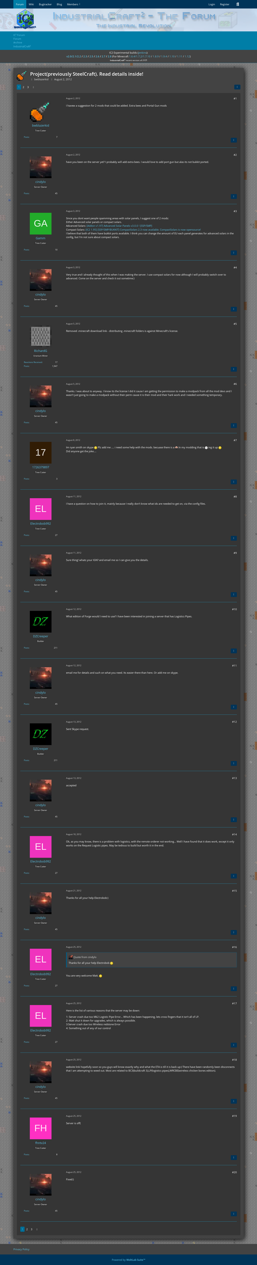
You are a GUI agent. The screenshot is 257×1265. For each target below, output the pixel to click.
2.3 (85, 56)
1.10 (172, 56)
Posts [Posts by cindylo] (26, 193)
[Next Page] (33, 87)
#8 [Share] (235, 496)
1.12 (187, 56)
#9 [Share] (235, 553)
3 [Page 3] (28, 87)
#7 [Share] (235, 440)
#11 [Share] (234, 665)
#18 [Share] (234, 1059)
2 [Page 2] (23, 87)
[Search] (238, 4)
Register (224, 4)
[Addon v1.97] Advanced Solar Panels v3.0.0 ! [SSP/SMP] (119, 225)
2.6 (97, 56)
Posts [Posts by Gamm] (26, 249)
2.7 (103, 56)
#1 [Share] (235, 98)
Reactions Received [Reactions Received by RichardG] (33, 362)
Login (212, 4)
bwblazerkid (41, 79)
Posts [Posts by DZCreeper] (26, 647)
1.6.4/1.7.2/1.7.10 (139, 56)
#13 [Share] (234, 778)
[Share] (237, 87)
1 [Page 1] (19, 87)
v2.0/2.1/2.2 (73, 56)
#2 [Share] (235, 154)
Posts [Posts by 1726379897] (26, 478)
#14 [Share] (234, 834)
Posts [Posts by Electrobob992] (26, 535)
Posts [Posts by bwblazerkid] (26, 137)
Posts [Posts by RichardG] (26, 366)
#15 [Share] (234, 890)
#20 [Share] (234, 1172)
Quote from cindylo (85, 957)
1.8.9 (156, 56)
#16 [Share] (234, 947)
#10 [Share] (234, 609)
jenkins (142, 52)
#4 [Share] (235, 267)
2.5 (91, 56)
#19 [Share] (234, 1116)
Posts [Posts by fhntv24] (26, 1154)
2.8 (109, 56)
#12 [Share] (234, 721)
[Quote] (234, 140)
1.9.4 (164, 56)
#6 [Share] (235, 384)
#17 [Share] (234, 1003)
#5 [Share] (235, 323)
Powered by (128, 1259)
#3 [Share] (235, 211)
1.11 (179, 56)
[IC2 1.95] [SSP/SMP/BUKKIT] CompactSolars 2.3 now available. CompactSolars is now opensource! (143, 229)
